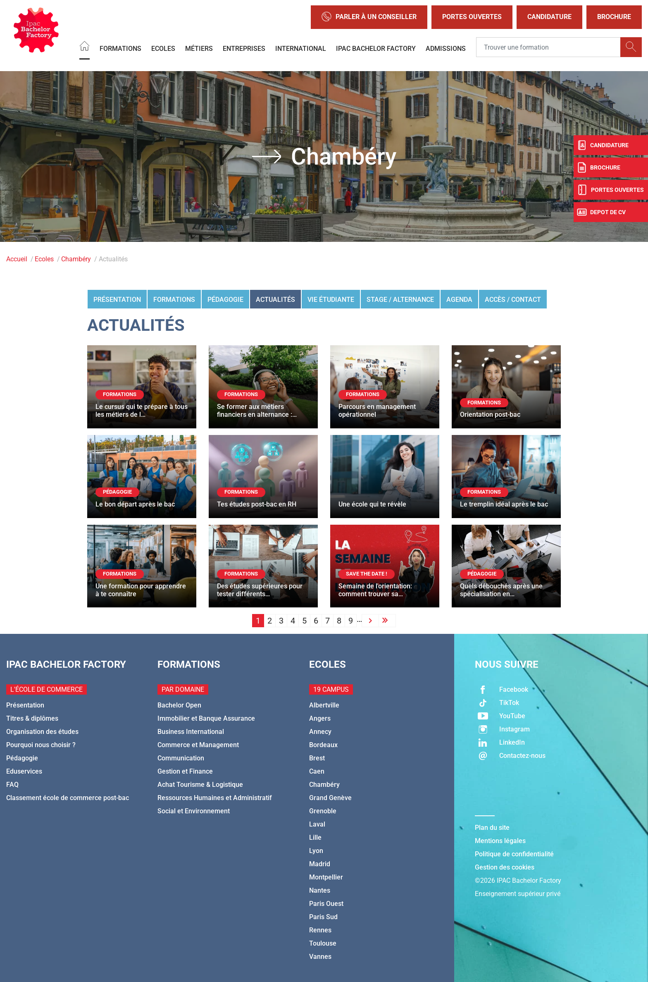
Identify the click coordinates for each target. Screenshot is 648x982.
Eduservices (24, 771)
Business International (190, 732)
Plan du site (492, 827)
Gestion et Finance (185, 771)
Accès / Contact (513, 299)
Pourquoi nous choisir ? (41, 745)
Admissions (446, 48)
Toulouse (322, 943)
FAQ (12, 784)
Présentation (117, 299)
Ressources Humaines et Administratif (214, 798)
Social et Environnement (193, 811)
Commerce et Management (198, 745)
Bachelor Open (179, 705)
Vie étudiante (330, 299)
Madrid (319, 864)
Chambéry (76, 259)
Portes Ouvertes (472, 17)
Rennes (320, 930)
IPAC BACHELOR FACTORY (376, 48)
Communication (180, 758)
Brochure (614, 17)
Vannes (320, 956)
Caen (316, 771)
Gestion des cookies (504, 867)
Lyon (316, 851)
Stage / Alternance (400, 299)
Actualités (275, 299)
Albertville (324, 705)
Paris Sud (323, 917)
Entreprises (244, 48)
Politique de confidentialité (514, 854)
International (300, 48)
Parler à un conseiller (369, 17)
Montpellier (326, 877)
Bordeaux (323, 745)
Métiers (199, 48)
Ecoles (163, 48)
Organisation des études (42, 732)
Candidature (549, 17)
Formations (120, 48)
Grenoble (322, 811)
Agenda (459, 299)
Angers (320, 718)
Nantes (319, 890)
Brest (317, 758)
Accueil (16, 259)
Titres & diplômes (32, 718)
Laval (317, 824)
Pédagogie (225, 299)
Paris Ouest (326, 904)
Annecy (320, 732)
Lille (315, 837)
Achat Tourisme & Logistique (200, 784)
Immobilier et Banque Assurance (206, 718)
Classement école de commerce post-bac (67, 798)
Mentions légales (500, 841)
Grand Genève (330, 798)
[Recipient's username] (548, 47)
